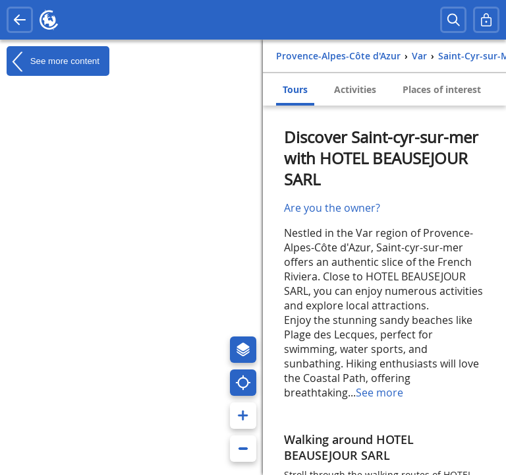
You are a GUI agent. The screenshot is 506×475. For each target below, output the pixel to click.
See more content (53, 61)
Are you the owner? (332, 208)
